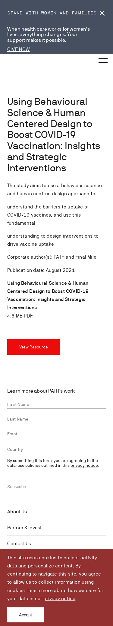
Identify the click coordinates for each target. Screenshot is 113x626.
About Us (17, 512)
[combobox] (56, 449)
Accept (25, 614)
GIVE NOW (18, 49)
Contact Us (19, 543)
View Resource (33, 347)
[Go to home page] (18, 61)
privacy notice (59, 598)
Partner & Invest (24, 527)
